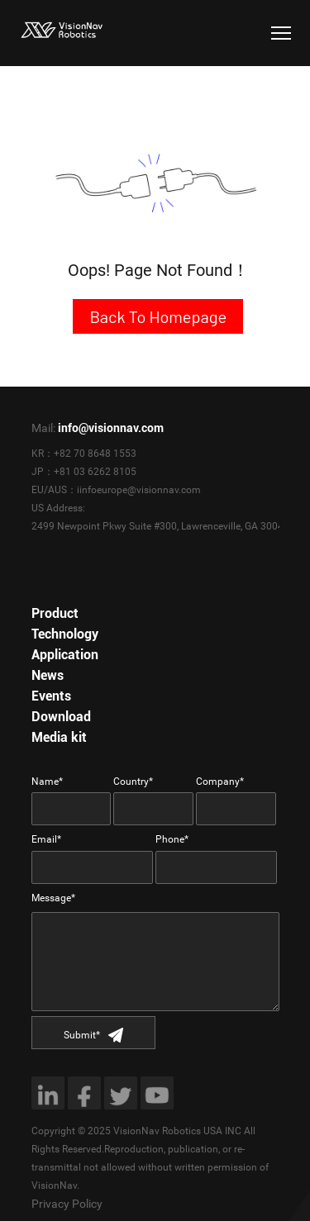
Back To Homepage (158, 316)
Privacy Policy (67, 1203)
